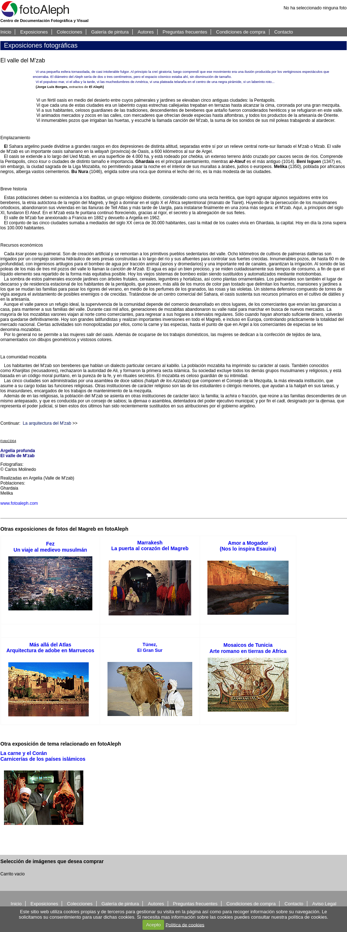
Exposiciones (34, 32)
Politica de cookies (185, 924)
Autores (145, 32)
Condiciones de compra (240, 32)
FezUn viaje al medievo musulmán (50, 547)
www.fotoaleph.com (19, 503)
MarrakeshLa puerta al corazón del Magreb (150, 545)
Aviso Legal (324, 903)
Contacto (283, 32)
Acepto (153, 924)
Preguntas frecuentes (185, 32)
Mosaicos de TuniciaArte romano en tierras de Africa (248, 648)
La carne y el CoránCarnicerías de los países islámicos (42, 756)
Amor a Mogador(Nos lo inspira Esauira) (248, 546)
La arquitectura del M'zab (47, 423)
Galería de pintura (110, 32)
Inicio (5, 32)
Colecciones (69, 32)
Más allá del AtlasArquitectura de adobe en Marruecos (50, 647)
